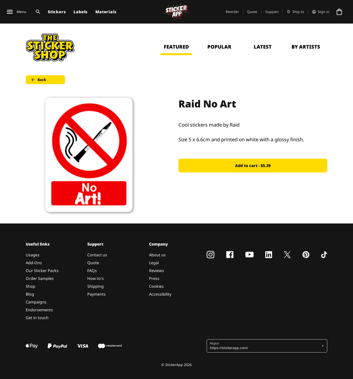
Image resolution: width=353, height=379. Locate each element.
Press (154, 278)
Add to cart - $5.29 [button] (253, 165)
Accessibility (160, 294)
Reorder (232, 11)
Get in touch (37, 317)
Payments (96, 294)
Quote (252, 11)
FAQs (92, 270)
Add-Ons (34, 262)
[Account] (320, 11)
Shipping (95, 286)
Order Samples (40, 278)
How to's (95, 278)
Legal (154, 262)
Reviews (156, 270)
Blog (30, 294)
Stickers (57, 11)
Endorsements (39, 310)
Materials (105, 11)
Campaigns (36, 302)
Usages (32, 255)
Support (271, 11)
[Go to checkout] (339, 12)
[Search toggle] (37, 12)
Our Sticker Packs (42, 270)
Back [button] (38, 79)
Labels (81, 11)
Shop (30, 286)
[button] (265, 345)
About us (157, 255)
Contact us (97, 255)
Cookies (156, 286)
